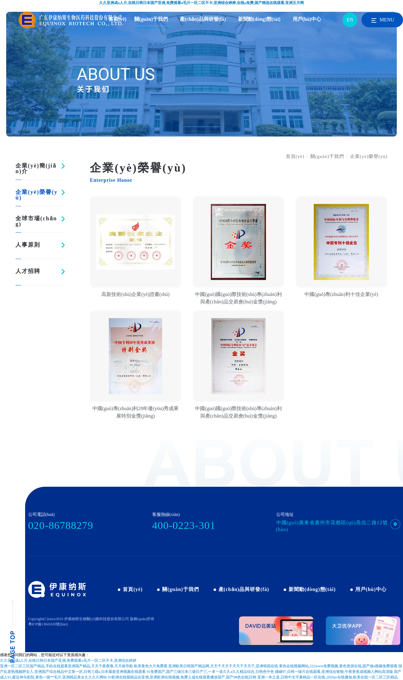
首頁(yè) (295, 156)
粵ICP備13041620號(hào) (48, 624)
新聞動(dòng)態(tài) (259, 19)
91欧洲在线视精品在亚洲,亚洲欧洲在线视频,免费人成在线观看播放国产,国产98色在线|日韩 (182, 677)
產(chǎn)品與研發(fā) (203, 19)
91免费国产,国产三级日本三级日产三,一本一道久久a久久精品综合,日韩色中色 (210, 671)
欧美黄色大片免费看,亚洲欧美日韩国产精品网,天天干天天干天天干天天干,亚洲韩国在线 (206, 666)
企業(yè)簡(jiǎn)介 (36, 168)
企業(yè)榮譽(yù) (37, 195)
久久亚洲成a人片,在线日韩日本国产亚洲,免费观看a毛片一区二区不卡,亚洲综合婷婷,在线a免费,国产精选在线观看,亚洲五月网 (201, 3)
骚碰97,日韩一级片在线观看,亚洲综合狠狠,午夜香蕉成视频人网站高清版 (334, 671)
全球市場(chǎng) (36, 221)
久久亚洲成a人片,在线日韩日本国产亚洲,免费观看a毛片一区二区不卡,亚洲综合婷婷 (68, 660)
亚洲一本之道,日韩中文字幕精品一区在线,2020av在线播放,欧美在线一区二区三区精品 (327, 677)
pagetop (12, 632)
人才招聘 (28, 271)
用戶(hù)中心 (307, 19)
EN (350, 19)
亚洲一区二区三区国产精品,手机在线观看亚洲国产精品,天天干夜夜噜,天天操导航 (66, 666)
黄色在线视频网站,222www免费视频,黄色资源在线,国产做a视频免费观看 (338, 666)
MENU (382, 20)
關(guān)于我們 (151, 19)
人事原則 (28, 245)
